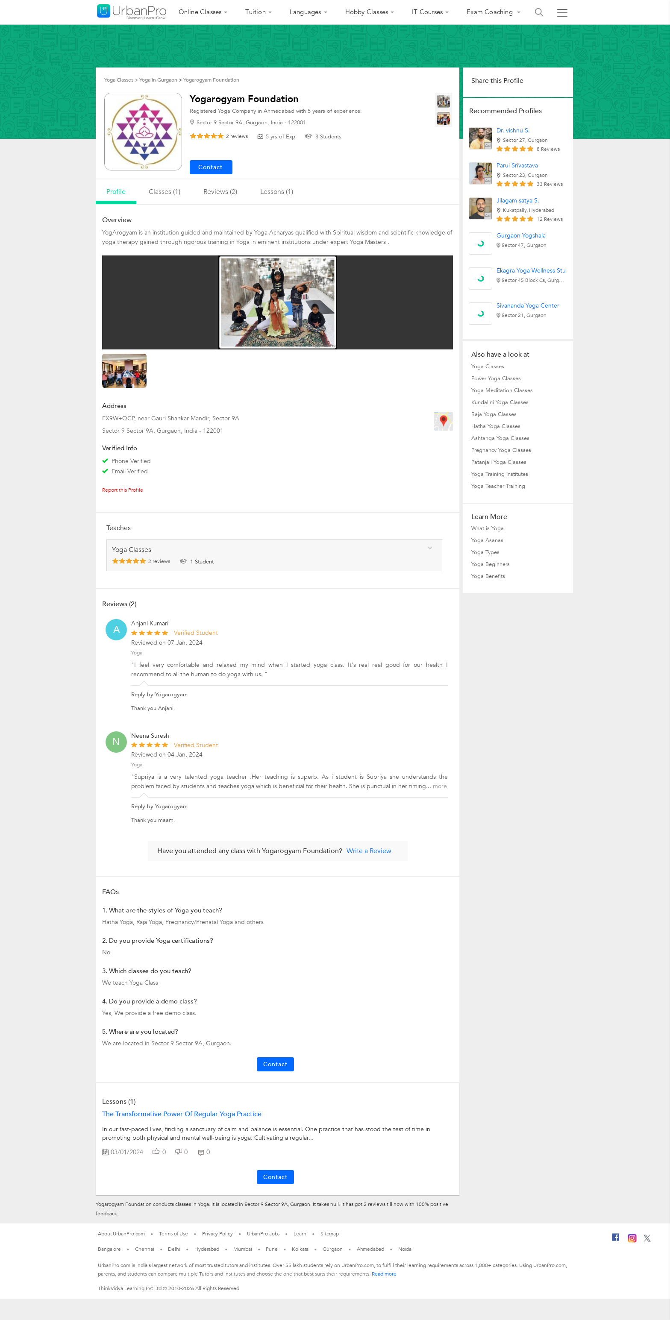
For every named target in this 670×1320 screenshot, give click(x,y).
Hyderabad (206, 1249)
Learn (300, 1233)
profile (116, 192)
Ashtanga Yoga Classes (500, 438)
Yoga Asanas (487, 540)
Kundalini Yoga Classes (500, 402)
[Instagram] (632, 1241)
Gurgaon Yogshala (521, 236)
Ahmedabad (370, 1249)
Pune (272, 1249)
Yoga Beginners (490, 564)
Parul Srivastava (517, 165)
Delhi (174, 1249)
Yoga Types (485, 552)
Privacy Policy (217, 1233)
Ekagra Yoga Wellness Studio (535, 271)
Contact (275, 1064)
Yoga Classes (487, 366)
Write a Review (369, 851)
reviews (237, 136)
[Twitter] (647, 1240)
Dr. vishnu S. (513, 130)
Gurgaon (332, 1249)
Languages (305, 12)
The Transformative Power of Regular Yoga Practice (182, 1114)
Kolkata (300, 1249)
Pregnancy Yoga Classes (501, 450)
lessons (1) (276, 192)
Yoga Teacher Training (498, 486)
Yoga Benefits (488, 576)
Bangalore (109, 1249)
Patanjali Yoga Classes (498, 462)
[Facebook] (616, 1240)
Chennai (144, 1249)
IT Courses (427, 12)
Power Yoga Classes (496, 378)
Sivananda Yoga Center (528, 306)
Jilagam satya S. (518, 201)
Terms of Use (173, 1233)
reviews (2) (220, 192)
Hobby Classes (366, 12)
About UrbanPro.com (121, 1233)
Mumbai (242, 1249)
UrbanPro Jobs (263, 1233)
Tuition (255, 12)
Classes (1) (164, 192)
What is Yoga (487, 528)
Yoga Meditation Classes (502, 390)
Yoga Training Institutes (499, 474)
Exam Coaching (490, 12)
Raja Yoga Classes (494, 414)
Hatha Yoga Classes (495, 426)
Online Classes (200, 12)
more (440, 786)
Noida (405, 1249)
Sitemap (329, 1233)
